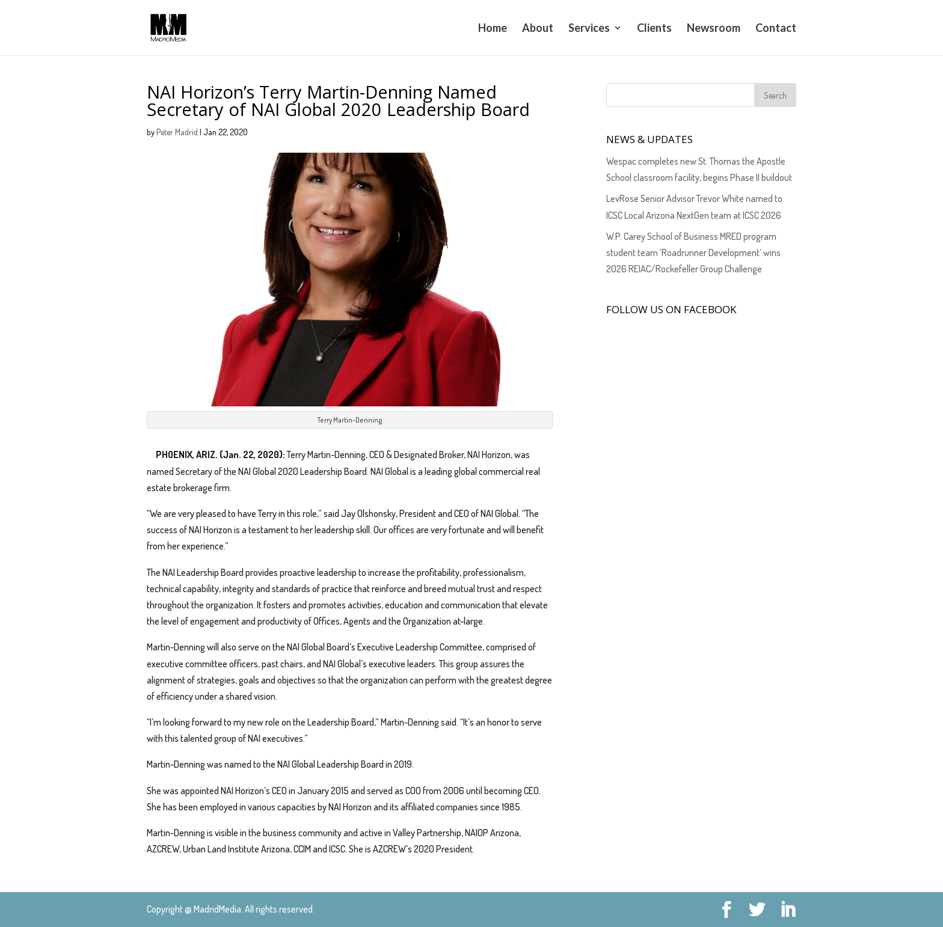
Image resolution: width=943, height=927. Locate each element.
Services (589, 28)
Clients (654, 28)
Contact (775, 28)
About (537, 28)
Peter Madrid (177, 132)
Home (492, 28)
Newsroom (713, 28)
